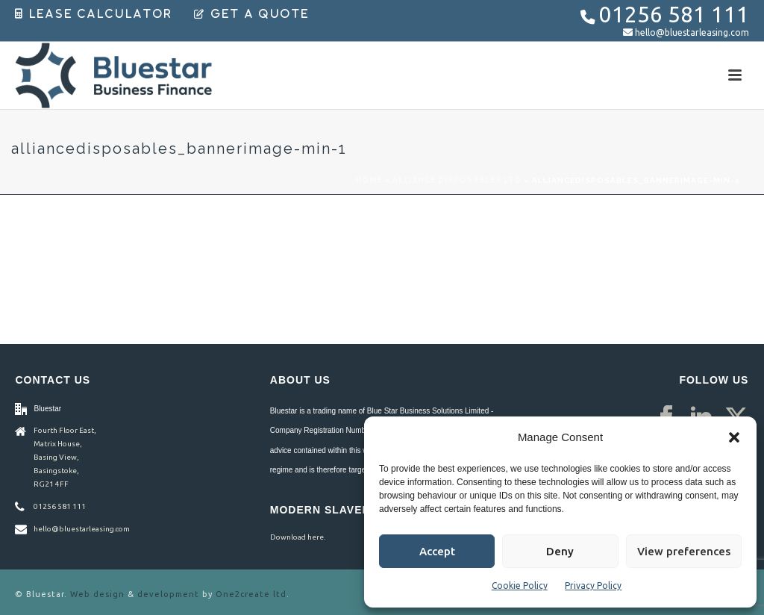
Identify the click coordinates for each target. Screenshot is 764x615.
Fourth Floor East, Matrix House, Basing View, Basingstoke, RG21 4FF (65, 457)
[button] (734, 437)
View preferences (683, 551)
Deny (560, 551)
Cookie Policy (520, 585)
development (168, 594)
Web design (97, 594)
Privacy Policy (593, 585)
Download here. (297, 537)
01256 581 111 (674, 14)
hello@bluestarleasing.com (692, 32)
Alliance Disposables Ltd (457, 180)
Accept (437, 551)
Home (369, 180)
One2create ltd (251, 594)
